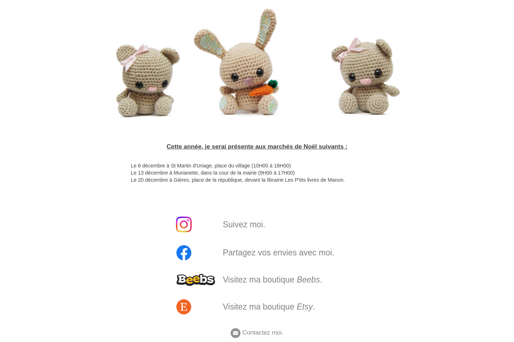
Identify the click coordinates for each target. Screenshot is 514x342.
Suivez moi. (244, 224)
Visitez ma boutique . (272, 279)
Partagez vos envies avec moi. (278, 252)
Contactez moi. (257, 332)
